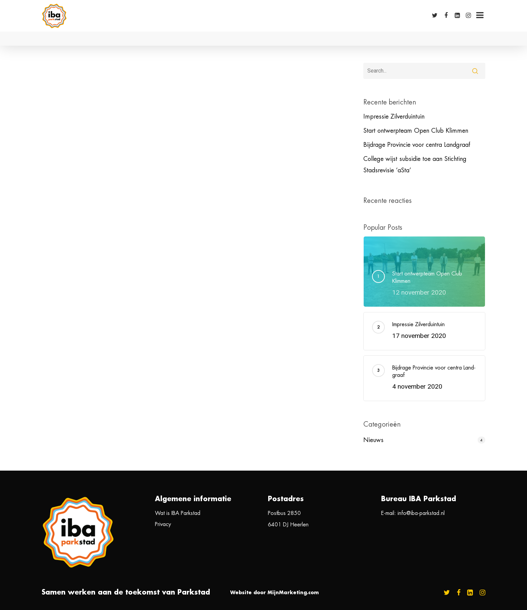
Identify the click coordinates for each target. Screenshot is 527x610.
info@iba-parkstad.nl (421, 513)
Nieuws (373, 440)
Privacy (163, 524)
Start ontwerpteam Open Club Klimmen (415, 131)
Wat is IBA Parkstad (177, 513)
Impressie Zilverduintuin (393, 117)
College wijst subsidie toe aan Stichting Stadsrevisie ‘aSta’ (415, 164)
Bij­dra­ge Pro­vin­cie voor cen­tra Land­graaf (416, 145)
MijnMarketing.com (293, 592)
